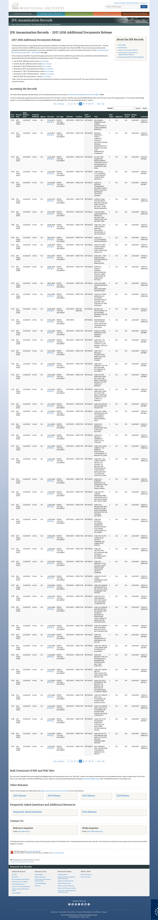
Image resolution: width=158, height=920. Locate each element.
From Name (88, 115)
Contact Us (143, 3)
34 (77, 104)
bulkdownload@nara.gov (91, 779)
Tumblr (79, 904)
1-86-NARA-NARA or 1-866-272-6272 (79, 917)
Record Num (18, 115)
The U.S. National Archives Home (38, 6)
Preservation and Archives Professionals (43, 880)
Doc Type (60, 117)
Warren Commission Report (128, 50)
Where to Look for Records (66, 886)
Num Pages (111, 115)
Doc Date (50, 117)
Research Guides (64, 871)
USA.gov (104, 912)
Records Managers (40, 883)
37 (86, 104)
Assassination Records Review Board (131, 57)
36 (83, 104)
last (103, 104)
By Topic (14, 874)
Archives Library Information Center (20, 889)
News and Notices (86, 874)
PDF (49, 122)
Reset (145, 108)
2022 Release (88, 795)
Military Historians (40, 877)
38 (89, 104)
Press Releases (89, 812)
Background (123, 47)
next (98, 104)
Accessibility (62, 912)
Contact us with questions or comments (22, 862)
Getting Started (62, 874)
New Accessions (86, 877)
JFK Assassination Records (40, 24)
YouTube (82, 904)
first (55, 104)
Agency (43, 117)
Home (13, 24)
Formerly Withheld (35, 115)
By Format (15, 877)
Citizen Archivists (120, 3)
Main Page (122, 45)
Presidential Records (18, 884)
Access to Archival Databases (21, 886)
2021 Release (123, 795)
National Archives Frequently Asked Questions (66, 877)
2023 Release (54, 795)
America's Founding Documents (135, 14)
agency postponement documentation (54, 791)
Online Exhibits (16, 893)
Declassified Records (64, 883)
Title (96, 117)
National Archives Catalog (19, 882)
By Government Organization (20, 879)
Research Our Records (23, 14)
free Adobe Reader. (33, 851)
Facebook (69, 904)
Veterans (37, 886)
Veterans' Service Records (50, 14)
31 (69, 104)
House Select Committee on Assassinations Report (128, 53)
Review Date (134, 115)
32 (72, 104)
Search (144, 7)
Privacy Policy (71, 912)
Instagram (76, 904)
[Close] (155, 901)
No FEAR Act (97, 912)
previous (61, 104)
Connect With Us (79, 901)
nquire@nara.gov (24, 831)
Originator (119, 117)
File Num (70, 117)
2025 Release (19, 795)
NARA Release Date (26, 115)
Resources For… (41, 871)
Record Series (127, 115)
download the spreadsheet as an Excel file (81, 94)
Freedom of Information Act (84, 912)
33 (74, 104)
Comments (145, 117)
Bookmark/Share (133, 3)
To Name (79, 117)
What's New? (86, 871)
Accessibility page (58, 853)
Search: (110, 108)
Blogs (85, 904)
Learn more (140, 916)
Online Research (18, 871)
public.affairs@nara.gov (95, 831)
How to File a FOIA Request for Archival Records (67, 891)
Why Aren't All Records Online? (67, 888)
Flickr (88, 904)
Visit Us (107, 14)
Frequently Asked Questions (27, 812)
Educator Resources (79, 14)
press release (43, 61)
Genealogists (39, 874)
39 (92, 104)
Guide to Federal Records (65, 881)
